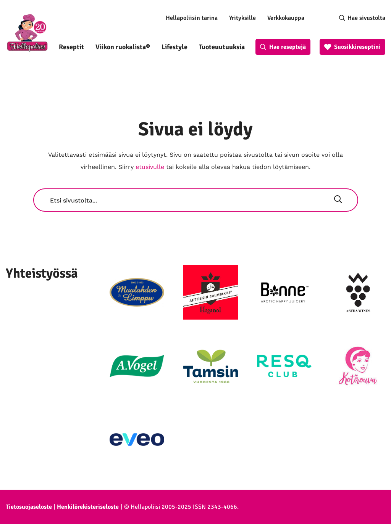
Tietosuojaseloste (29, 507)
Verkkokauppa (285, 18)
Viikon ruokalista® (122, 47)
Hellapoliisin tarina (192, 18)
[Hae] (338, 200)
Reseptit (71, 47)
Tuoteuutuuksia (222, 47)
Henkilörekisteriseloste (88, 507)
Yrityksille (242, 18)
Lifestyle (174, 47)
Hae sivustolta (366, 18)
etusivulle (150, 166)
